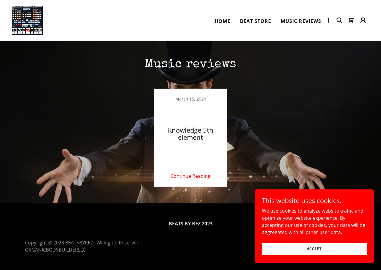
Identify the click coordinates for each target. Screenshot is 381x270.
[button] (363, 20)
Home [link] (222, 21)
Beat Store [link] (255, 21)
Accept (314, 248)
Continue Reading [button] (190, 176)
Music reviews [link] (301, 21)
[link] (27, 19)
